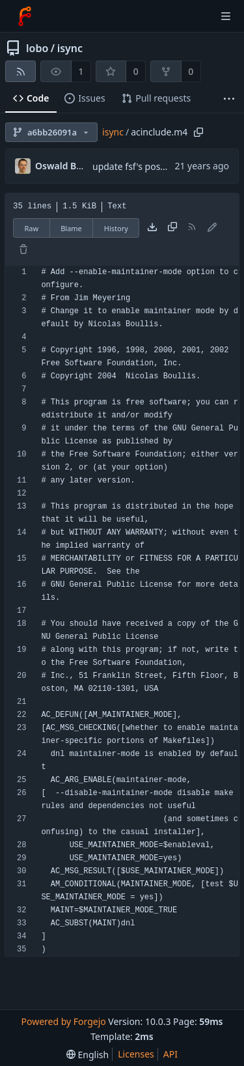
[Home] (25, 16)
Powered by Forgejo (63, 1021)
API (170, 1054)
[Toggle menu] (225, 16)
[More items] (229, 99)
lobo (37, 48)
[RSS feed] (20, 71)
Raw (32, 228)
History (116, 228)
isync (70, 48)
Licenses (136, 1054)
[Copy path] (198, 132)
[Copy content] (172, 228)
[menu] (87, 1054)
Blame (71, 228)
